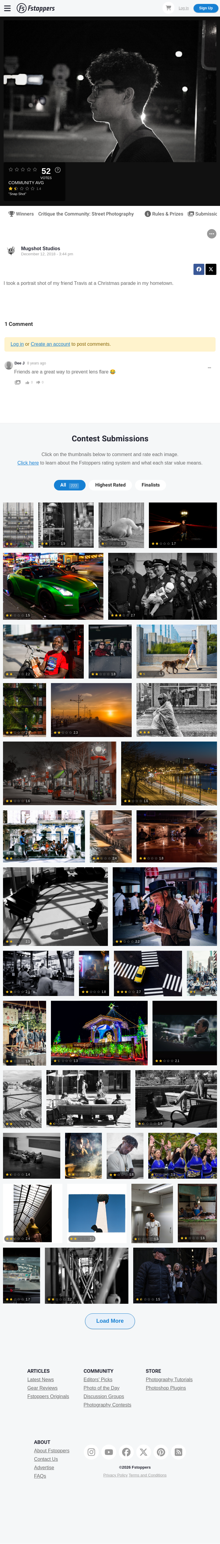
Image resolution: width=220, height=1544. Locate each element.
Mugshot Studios (40, 248)
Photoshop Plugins (166, 1388)
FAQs (40, 1476)
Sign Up (206, 8)
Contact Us (46, 1459)
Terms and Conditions (148, 1475)
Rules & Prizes (162, 214)
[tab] (69, 485)
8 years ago (36, 363)
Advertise (44, 1467)
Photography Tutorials (169, 1379)
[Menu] (7, 8)
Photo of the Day (101, 1388)
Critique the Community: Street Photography (86, 214)
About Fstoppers (51, 1450)
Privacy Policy (115, 1475)
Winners (19, 214)
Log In (184, 8)
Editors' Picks (97, 1379)
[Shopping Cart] (168, 8)
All (69, 485)
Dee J (19, 363)
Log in (17, 344)
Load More (110, 1321)
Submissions (203, 214)
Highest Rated (110, 485)
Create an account (50, 344)
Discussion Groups (103, 1396)
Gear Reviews (42, 1388)
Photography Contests (107, 1404)
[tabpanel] (110, 925)
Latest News (40, 1379)
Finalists (151, 485)
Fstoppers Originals (48, 1396)
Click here (28, 462)
